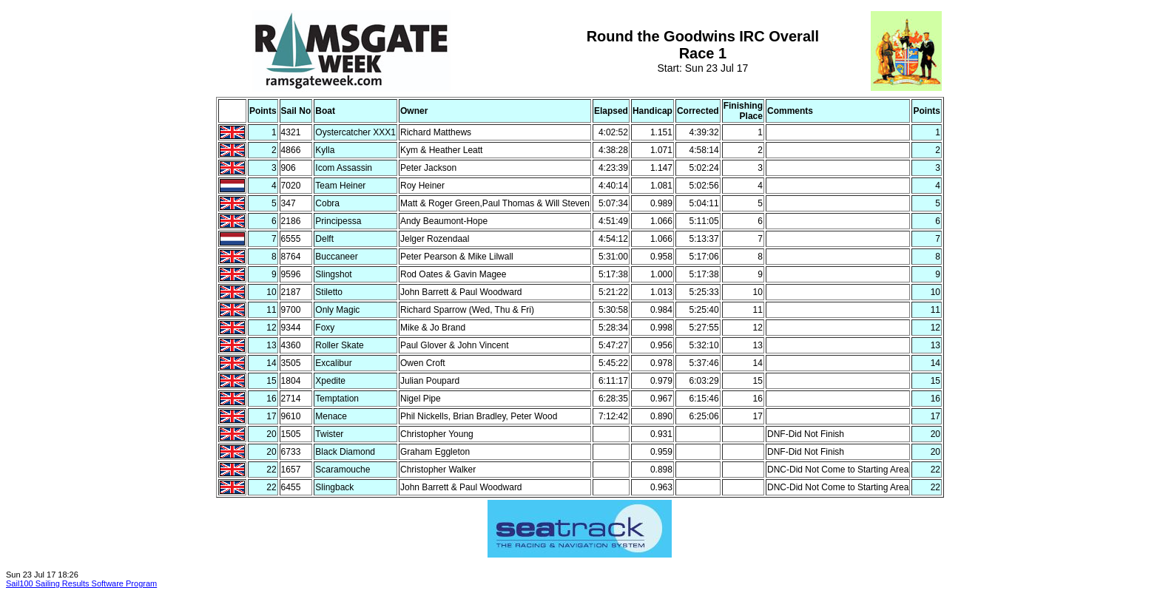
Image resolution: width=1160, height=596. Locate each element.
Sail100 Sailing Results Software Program (81, 583)
